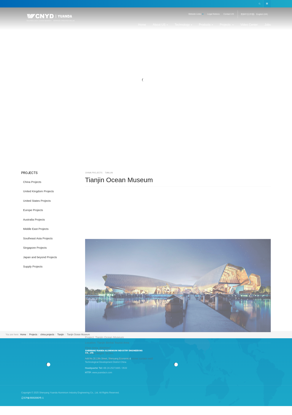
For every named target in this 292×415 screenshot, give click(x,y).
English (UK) (262, 14)
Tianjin (60, 334)
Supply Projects (32, 266)
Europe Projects (33, 210)
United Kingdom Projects (38, 191)
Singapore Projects (35, 247)
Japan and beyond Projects (40, 257)
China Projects (32, 181)
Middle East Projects (36, 228)
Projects (227, 24)
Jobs (267, 24)
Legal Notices (213, 14)
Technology (183, 24)
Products (206, 24)
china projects (47, 334)
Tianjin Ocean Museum (119, 180)
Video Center (249, 24)
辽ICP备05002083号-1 (32, 397)
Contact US (228, 14)
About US (160, 24)
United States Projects (37, 200)
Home (142, 24)
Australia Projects (34, 219)
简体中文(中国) (247, 14)
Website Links (196, 14)
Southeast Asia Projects (38, 238)
